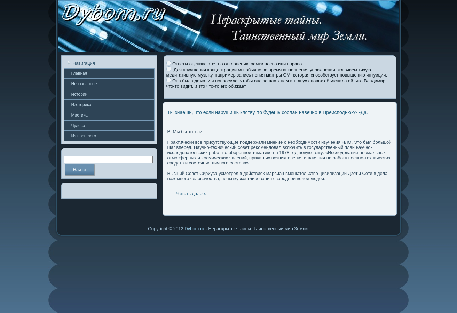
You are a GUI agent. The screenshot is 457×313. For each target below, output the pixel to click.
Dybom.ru (194, 228)
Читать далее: (191, 193)
